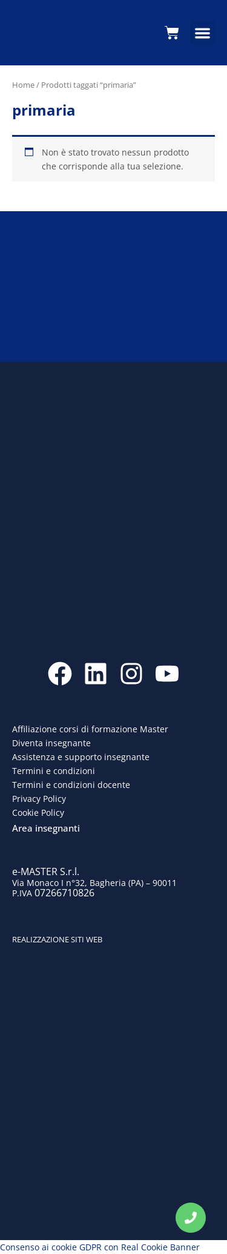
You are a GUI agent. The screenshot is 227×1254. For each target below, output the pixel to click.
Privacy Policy (39, 798)
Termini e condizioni (53, 770)
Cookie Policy (38, 812)
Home (23, 84)
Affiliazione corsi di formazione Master (90, 729)
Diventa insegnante (51, 743)
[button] (202, 33)
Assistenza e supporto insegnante (81, 757)
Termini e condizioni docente (71, 784)
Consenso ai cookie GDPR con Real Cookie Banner (100, 1247)
